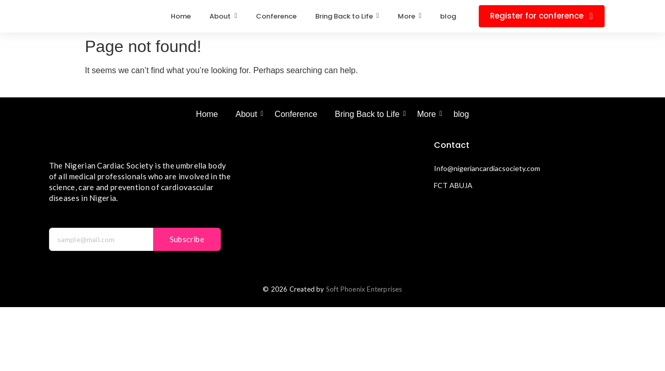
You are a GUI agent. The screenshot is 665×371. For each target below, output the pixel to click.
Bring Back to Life (369, 114)
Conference (295, 114)
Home (207, 114)
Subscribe (187, 239)
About (248, 114)
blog (461, 114)
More (428, 114)
